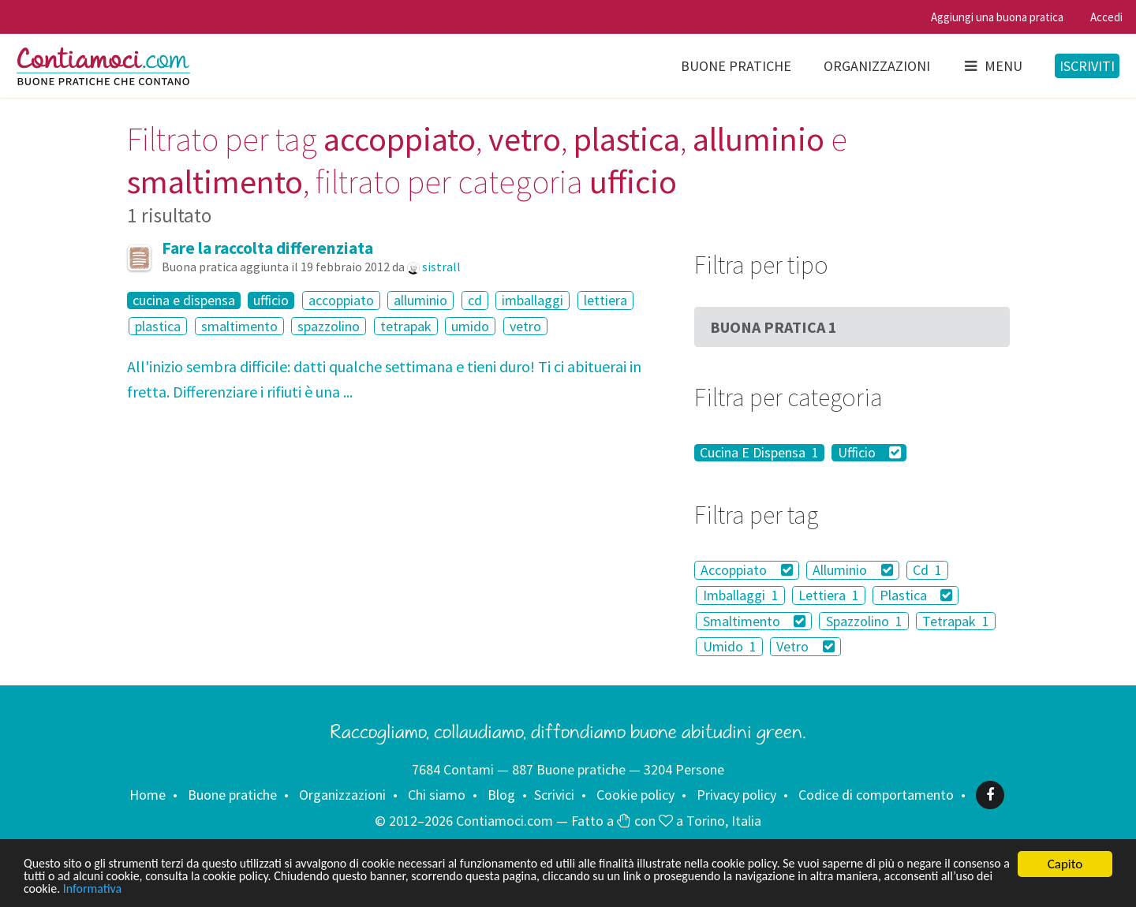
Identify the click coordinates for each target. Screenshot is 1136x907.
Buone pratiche (736, 66)
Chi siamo (436, 795)
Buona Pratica (773, 327)
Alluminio (853, 570)
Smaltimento (754, 621)
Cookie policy (635, 795)
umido (470, 326)
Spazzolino (864, 621)
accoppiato (341, 300)
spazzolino (328, 326)
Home (147, 795)
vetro (525, 326)
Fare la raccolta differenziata (267, 248)
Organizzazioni (877, 66)
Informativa (267, 889)
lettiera (605, 300)
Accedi (1106, 16)
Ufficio (870, 452)
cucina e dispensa (184, 300)
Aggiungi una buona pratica (997, 16)
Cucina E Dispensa (759, 452)
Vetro (805, 646)
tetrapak (406, 326)
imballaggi (532, 300)
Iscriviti (1087, 66)
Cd (927, 570)
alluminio (420, 300)
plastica (158, 326)
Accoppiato (747, 570)
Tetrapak (955, 621)
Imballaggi (741, 595)
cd (475, 300)
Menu (992, 66)
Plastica (916, 595)
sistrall (441, 266)
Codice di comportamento (876, 795)
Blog (501, 795)
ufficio (271, 300)
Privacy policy (736, 795)
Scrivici (554, 795)
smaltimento (239, 326)
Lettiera (828, 595)
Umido (730, 646)
